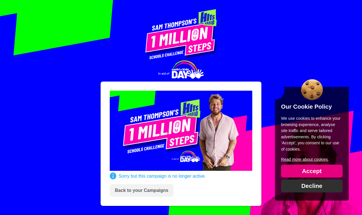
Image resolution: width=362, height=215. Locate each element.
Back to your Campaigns (141, 190)
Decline (311, 185)
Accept (312, 170)
